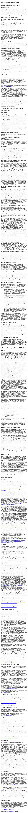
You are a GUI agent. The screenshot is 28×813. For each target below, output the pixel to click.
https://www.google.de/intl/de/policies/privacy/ (10, 738)
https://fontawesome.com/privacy (7, 715)
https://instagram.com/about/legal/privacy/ (9, 607)
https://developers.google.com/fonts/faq (8, 703)
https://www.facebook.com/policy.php (8, 542)
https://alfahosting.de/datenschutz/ (7, 86)
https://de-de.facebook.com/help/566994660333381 (11, 541)
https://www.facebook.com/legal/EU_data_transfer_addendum (13, 540)
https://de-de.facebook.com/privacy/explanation (11, 504)
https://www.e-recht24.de (9, 809)
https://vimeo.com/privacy (12, 688)
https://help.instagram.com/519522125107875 (10, 602)
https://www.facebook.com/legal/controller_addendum (11, 525)
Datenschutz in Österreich (13, 811)
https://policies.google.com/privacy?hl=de (9, 662)
